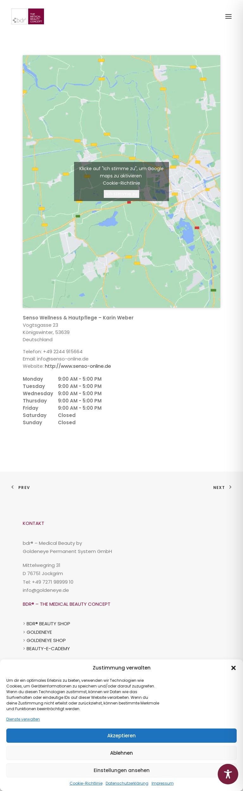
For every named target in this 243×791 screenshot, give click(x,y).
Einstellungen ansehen (122, 770)
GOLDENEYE (39, 632)
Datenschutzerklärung (127, 783)
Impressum (163, 783)
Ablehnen (121, 753)
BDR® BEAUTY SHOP (48, 623)
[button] (233, 668)
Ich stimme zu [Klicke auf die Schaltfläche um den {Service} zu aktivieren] (121, 194)
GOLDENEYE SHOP (46, 640)
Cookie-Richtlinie (86, 783)
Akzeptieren (121, 735)
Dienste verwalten (23, 719)
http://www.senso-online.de (78, 366)
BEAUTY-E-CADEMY (48, 648)
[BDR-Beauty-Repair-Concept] (27, 16)
